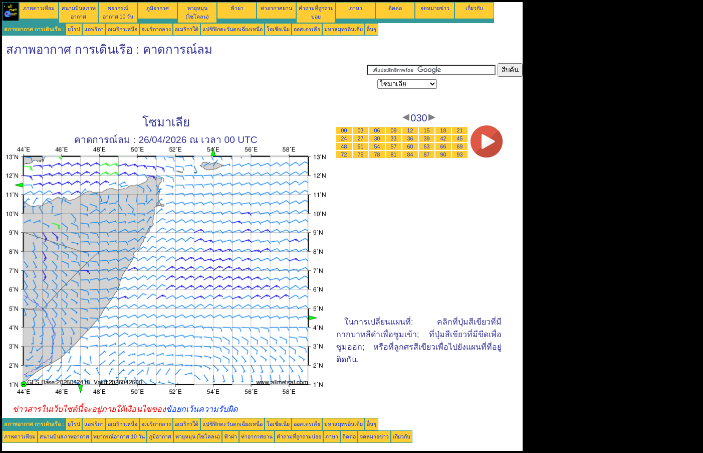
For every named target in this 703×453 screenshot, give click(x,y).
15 (427, 130)
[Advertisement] (184, 85)
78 (377, 155)
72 (344, 155)
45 (460, 138)
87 (427, 155)
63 (427, 146)
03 (361, 130)
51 (361, 146)
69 (460, 146)
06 (377, 130)
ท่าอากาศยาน (276, 8)
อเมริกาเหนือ (122, 29)
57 (394, 146)
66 (443, 146)
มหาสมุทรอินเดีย (343, 29)
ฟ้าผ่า (237, 8)
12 (410, 130)
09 (394, 130)
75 (361, 155)
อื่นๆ (371, 29)
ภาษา (355, 8)
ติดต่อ (395, 8)
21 (460, 130)
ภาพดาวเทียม (39, 8)
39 (427, 138)
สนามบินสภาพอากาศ (64, 436)
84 (410, 155)
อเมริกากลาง (156, 29)
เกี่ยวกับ (474, 8)
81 (394, 155)
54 (377, 146)
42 (443, 138)
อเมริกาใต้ (186, 29)
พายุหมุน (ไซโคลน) (197, 436)
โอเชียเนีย (278, 29)
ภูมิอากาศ (157, 8)
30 (377, 138)
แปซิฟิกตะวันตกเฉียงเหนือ (232, 29)
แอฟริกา (94, 29)
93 (460, 155)
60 (410, 146)
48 (344, 146)
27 (361, 138)
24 (344, 138)
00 (344, 130)
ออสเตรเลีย (307, 29)
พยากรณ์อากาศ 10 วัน (119, 436)
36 (410, 138)
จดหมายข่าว (434, 8)
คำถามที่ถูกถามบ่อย (299, 436)
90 (443, 155)
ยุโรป (74, 29)
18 (443, 130)
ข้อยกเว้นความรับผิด (202, 409)
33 (394, 138)
